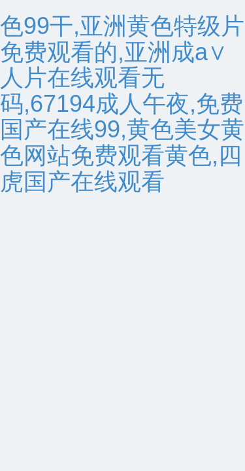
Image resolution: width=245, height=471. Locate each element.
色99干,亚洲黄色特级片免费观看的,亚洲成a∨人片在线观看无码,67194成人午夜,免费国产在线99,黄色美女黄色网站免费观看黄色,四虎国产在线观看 (122, 103)
